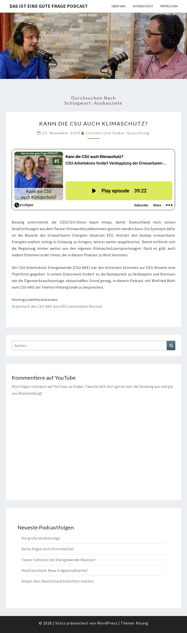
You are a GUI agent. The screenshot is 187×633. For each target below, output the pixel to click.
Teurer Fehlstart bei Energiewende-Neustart (58, 559)
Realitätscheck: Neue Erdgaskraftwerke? (54, 570)
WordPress (107, 623)
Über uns (119, 6)
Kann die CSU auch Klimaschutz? (93, 123)
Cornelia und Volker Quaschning (118, 133)
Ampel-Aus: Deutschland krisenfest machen (57, 581)
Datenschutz (143, 6)
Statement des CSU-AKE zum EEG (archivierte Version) (57, 306)
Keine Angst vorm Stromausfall (47, 548)
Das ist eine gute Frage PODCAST (48, 6)
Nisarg (142, 623)
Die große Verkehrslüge (40, 538)
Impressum (169, 6)
